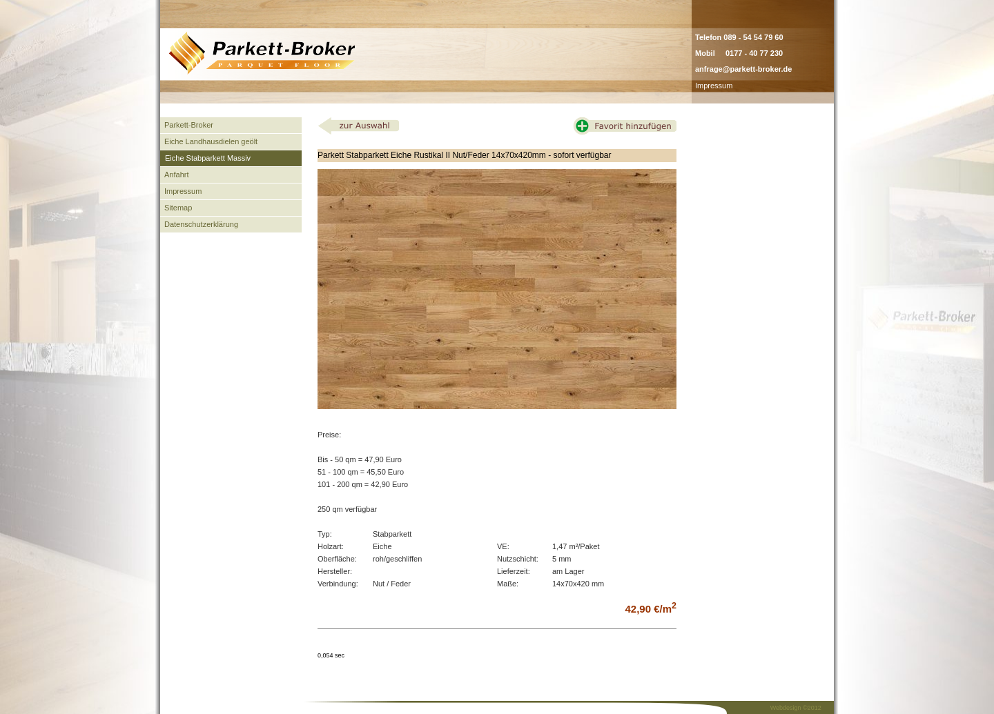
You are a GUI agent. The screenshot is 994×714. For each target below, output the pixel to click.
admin (747, 85)
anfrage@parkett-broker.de (743, 69)
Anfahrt (176, 174)
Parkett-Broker (188, 125)
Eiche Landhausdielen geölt (210, 141)
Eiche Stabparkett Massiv (208, 158)
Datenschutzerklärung (201, 224)
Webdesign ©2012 (795, 707)
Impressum (713, 85)
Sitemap (178, 208)
